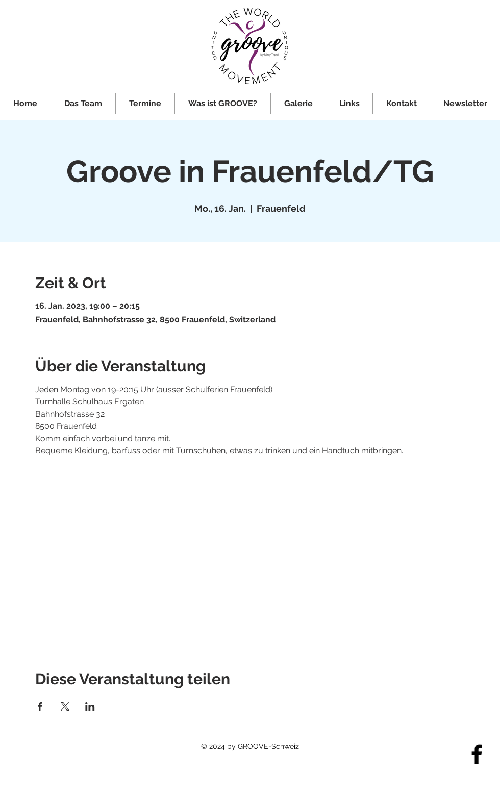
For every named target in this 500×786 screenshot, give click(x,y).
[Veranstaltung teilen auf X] (65, 706)
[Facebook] (477, 754)
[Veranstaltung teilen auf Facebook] (40, 706)
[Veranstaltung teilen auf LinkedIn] (90, 706)
